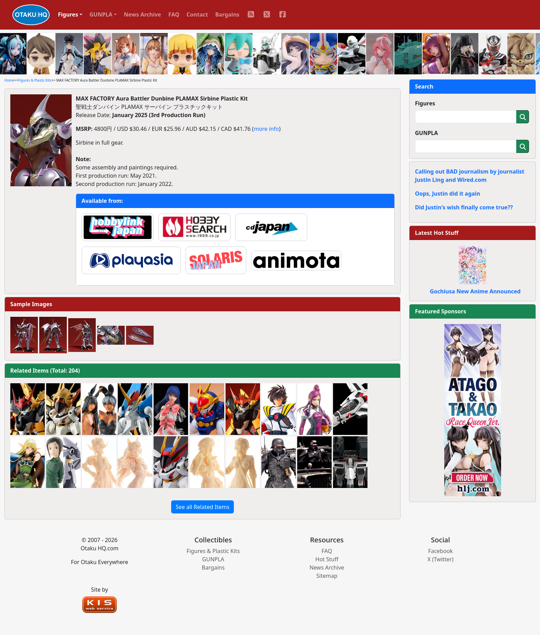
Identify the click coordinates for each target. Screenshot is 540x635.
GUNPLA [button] (101, 14)
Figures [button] (68, 14)
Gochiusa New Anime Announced (475, 291)
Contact (197, 14)
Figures (425, 103)
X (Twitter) (440, 559)
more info (266, 129)
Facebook (440, 551)
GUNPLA (426, 133)
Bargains (227, 14)
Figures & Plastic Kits (35, 80)
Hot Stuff (327, 559)
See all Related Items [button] (202, 507)
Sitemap (327, 576)
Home (9, 80)
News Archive (142, 14)
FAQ (173, 14)
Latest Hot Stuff (436, 233)
